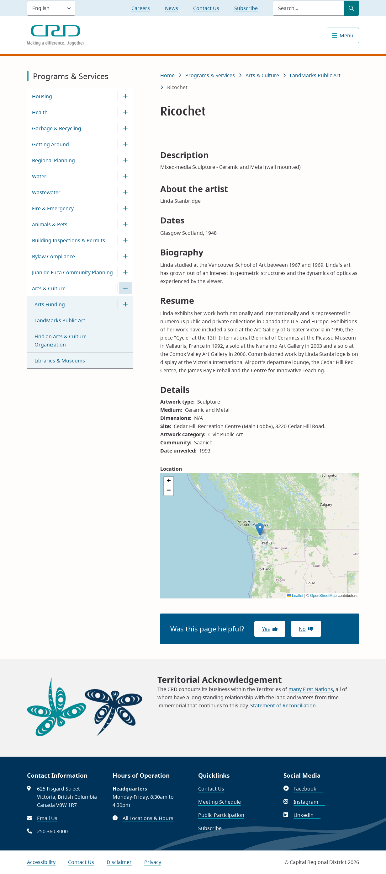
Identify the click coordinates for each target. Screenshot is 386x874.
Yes (266, 628)
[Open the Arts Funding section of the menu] (125, 304)
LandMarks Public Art (59, 320)
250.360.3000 (52, 831)
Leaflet (295, 595)
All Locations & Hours (148, 818)
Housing (42, 96)
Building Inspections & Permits (68, 240)
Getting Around (50, 144)
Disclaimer (119, 862)
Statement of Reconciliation (283, 705)
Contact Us (206, 8)
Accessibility (41, 862)
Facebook (308, 788)
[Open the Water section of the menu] (125, 176)
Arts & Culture (49, 288)
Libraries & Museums (59, 360)
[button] (260, 529)
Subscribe (246, 8)
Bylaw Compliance (53, 256)
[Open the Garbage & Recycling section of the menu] (125, 128)
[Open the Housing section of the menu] (125, 96)
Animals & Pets (49, 224)
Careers (140, 8)
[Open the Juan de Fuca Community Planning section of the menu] (125, 272)
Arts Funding (49, 304)
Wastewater (46, 192)
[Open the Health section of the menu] (125, 112)
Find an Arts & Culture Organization (60, 340)
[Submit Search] (351, 8)
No (302, 628)
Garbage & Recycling (56, 128)
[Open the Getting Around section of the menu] (125, 144)
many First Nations (310, 689)
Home (167, 75)
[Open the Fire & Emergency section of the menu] (125, 208)
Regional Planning (53, 160)
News (171, 8)
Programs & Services (210, 75)
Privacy (152, 862)
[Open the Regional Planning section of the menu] (125, 160)
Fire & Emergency (53, 208)
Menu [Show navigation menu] (346, 35)
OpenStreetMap (323, 595)
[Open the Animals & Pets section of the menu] (125, 224)
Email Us (47, 818)
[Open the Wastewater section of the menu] (125, 192)
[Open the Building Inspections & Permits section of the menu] (125, 240)
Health (40, 112)
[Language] (51, 8)
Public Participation (221, 815)
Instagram (309, 801)
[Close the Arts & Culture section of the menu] (125, 288)
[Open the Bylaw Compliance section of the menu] (125, 256)
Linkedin (306, 815)
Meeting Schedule (219, 801)
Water (39, 176)
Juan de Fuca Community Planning (72, 272)
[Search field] (308, 8)
